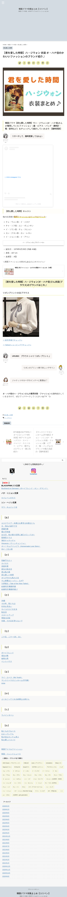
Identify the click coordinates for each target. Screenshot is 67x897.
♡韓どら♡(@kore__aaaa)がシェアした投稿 (28, 204)
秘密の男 (5, 655)
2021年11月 (6, 831)
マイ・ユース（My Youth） (12, 674)
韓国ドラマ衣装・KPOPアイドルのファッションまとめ (33, 891)
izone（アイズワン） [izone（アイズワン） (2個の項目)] (37, 758)
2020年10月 (6, 868)
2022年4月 (5, 821)
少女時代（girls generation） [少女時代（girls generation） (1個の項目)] (20, 790)
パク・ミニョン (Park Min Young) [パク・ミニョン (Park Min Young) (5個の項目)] (23, 786)
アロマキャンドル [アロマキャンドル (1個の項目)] (51, 762)
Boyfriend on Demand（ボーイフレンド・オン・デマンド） (26, 488)
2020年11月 (6, 865)
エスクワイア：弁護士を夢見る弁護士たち (19, 523)
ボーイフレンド (7, 649)
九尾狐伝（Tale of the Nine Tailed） (16, 581)
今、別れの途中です (9, 525)
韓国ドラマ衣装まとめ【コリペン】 (33, 9)
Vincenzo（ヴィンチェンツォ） (14, 542)
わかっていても (7, 730)
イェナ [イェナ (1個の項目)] (61, 762)
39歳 (3, 598)
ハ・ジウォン (8, 417)
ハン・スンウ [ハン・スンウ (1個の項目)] (49, 782)
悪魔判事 (5, 528)
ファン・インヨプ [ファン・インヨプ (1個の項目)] (40, 786)
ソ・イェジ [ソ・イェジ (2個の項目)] (39, 778)
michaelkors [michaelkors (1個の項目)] (49, 758)
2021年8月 (5, 838)
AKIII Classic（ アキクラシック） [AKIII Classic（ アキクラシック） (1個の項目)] (12, 758)
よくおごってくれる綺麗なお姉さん (16, 695)
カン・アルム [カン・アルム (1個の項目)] (6, 770)
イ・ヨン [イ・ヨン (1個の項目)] (55, 766)
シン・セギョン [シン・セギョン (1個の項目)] (17, 774)
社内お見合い (7, 604)
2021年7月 (5, 841)
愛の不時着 (6, 531)
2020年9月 (5, 872)
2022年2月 (5, 828)
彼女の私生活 (7, 567)
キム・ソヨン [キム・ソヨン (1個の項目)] (38, 770)
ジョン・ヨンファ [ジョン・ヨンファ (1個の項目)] (38, 774)
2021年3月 (5, 851)
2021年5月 (5, 848)
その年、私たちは (8, 601)
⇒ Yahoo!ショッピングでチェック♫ (18, 345)
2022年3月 (5, 825)
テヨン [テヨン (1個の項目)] (24, 782)
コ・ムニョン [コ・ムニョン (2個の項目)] (6, 774)
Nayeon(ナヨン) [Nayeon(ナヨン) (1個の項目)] (7, 762)
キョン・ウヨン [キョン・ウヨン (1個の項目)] (58, 770)
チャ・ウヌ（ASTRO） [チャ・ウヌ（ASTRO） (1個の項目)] (51, 778)
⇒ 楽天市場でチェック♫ (13, 340)
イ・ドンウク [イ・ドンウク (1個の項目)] (35, 766)
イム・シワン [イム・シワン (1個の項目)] (6, 766)
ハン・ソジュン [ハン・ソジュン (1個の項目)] (7, 786)
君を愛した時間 (8, 414)
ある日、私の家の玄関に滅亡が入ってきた (19, 534)
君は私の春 (6, 570)
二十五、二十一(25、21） (12, 634)
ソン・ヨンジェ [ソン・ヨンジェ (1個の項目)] (28, 778)
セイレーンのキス (8, 497)
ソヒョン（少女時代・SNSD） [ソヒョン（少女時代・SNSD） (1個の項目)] (54, 774)
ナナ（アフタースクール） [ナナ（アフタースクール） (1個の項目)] (36, 782)
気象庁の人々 (7, 559)
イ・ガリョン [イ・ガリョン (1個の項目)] (16, 766)
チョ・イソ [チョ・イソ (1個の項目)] (16, 782)
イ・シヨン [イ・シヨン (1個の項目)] (26, 766)
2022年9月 (5, 811)
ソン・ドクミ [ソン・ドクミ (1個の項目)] (17, 778)
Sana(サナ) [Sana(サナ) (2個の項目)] (26, 762)
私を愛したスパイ (8, 735)
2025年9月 (5, 808)
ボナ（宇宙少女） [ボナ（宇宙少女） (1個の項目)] (52, 786)
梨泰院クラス (7, 537)
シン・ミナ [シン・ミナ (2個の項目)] (27, 774)
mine (3, 679)
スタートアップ (7, 612)
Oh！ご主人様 (7, 548)
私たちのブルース (8, 727)
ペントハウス (7, 658)
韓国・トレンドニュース (11, 749)
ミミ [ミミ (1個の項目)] (61, 786)
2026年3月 (5, 801)
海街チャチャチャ (8, 539)
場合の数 (5, 652)
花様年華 (5, 565)
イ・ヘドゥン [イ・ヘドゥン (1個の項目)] (46, 766)
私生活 (4, 609)
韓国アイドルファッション (12, 745)
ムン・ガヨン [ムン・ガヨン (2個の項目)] (6, 790)
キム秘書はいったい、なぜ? (13, 579)
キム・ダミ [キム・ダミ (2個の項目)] (48, 770)
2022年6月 (5, 815)
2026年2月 (5, 805)
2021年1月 (5, 858)
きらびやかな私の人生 (10, 576)
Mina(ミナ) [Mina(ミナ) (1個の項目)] (58, 758)
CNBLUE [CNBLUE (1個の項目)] (26, 758)
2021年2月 (5, 855)
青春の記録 (6, 615)
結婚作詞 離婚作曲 (9, 584)
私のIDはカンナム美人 (10, 733)
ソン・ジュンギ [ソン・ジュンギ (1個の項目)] (7, 778)
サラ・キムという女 (9, 507)
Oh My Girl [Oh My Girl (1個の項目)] (17, 762)
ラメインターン (7, 711)
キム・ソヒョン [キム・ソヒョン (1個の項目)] (27, 770)
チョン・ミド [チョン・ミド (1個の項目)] (6, 782)
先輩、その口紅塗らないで (12, 618)
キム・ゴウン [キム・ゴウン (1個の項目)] (16, 770)
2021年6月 (5, 845)
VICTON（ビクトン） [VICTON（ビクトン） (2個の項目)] (38, 762)
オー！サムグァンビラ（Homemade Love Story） (22, 545)
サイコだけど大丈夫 (9, 607)
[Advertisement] (33, 28)
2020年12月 (6, 862)
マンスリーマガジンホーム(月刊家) (15, 677)
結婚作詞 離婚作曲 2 (9, 587)
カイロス (5, 562)
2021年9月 (5, 835)
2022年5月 (5, 818)
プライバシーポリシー (33, 884)
